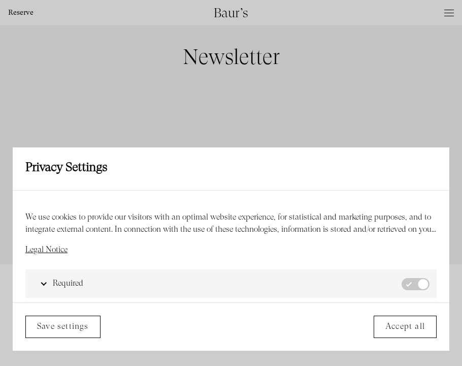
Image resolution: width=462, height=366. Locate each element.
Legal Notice (46, 250)
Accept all (405, 327)
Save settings (63, 327)
